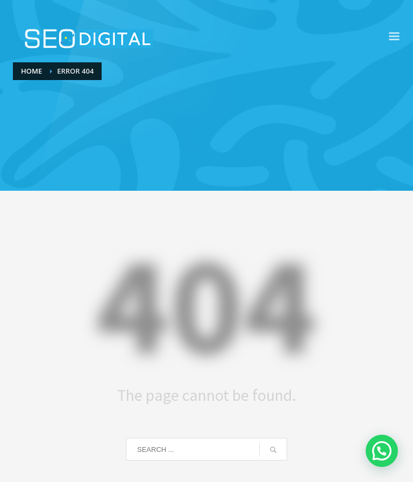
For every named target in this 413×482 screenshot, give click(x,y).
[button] (382, 451)
